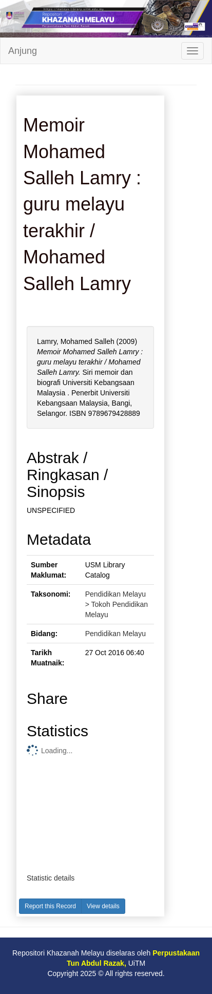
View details (103, 906)
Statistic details (50, 878)
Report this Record (50, 906)
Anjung (22, 51)
